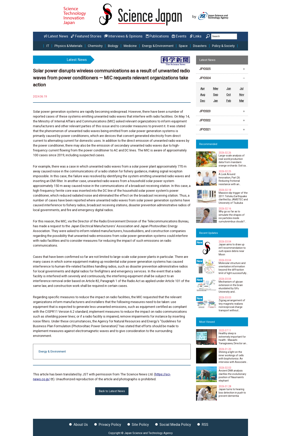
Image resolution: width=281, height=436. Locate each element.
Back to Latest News (112, 391)
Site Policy (140, 424)
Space (183, 45)
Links (197, 36)
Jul (241, 88)
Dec (202, 101)
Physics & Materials (68, 45)
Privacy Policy (110, 424)
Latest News (58, 36)
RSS (205, 424)
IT (47, 45)
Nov (241, 94)
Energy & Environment (157, 45)
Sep (215, 94)
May (215, 88)
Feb (228, 101)
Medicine (130, 45)
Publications (159, 36)
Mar (241, 101)
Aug (202, 94)
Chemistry (95, 45)
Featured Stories (88, 36)
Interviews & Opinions (125, 36)
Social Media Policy (175, 424)
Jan (215, 101)
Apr (202, 88)
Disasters (200, 45)
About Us (80, 424)
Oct (228, 94)
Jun (228, 88)
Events (181, 36)
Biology (113, 45)
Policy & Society (223, 45)
